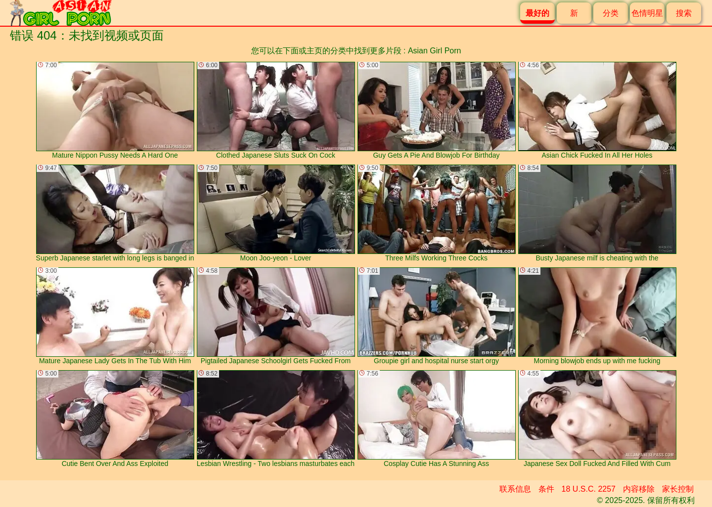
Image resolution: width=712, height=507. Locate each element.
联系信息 (515, 489)
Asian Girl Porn (434, 50)
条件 (546, 489)
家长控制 (678, 489)
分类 (611, 13)
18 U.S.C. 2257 (589, 489)
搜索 (684, 13)
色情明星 (647, 13)
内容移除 (639, 489)
